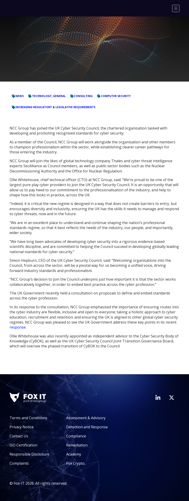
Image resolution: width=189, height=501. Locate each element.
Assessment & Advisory (86, 417)
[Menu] (175, 8)
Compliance (76, 436)
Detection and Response (87, 426)
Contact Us (19, 436)
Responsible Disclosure (29, 454)
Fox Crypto (75, 463)
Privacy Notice (22, 426)
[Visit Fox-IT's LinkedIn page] (157, 397)
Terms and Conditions (28, 417)
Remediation (77, 445)
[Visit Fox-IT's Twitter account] (171, 397)
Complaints (19, 463)
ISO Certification (23, 445)
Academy (73, 454)
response (18, 327)
